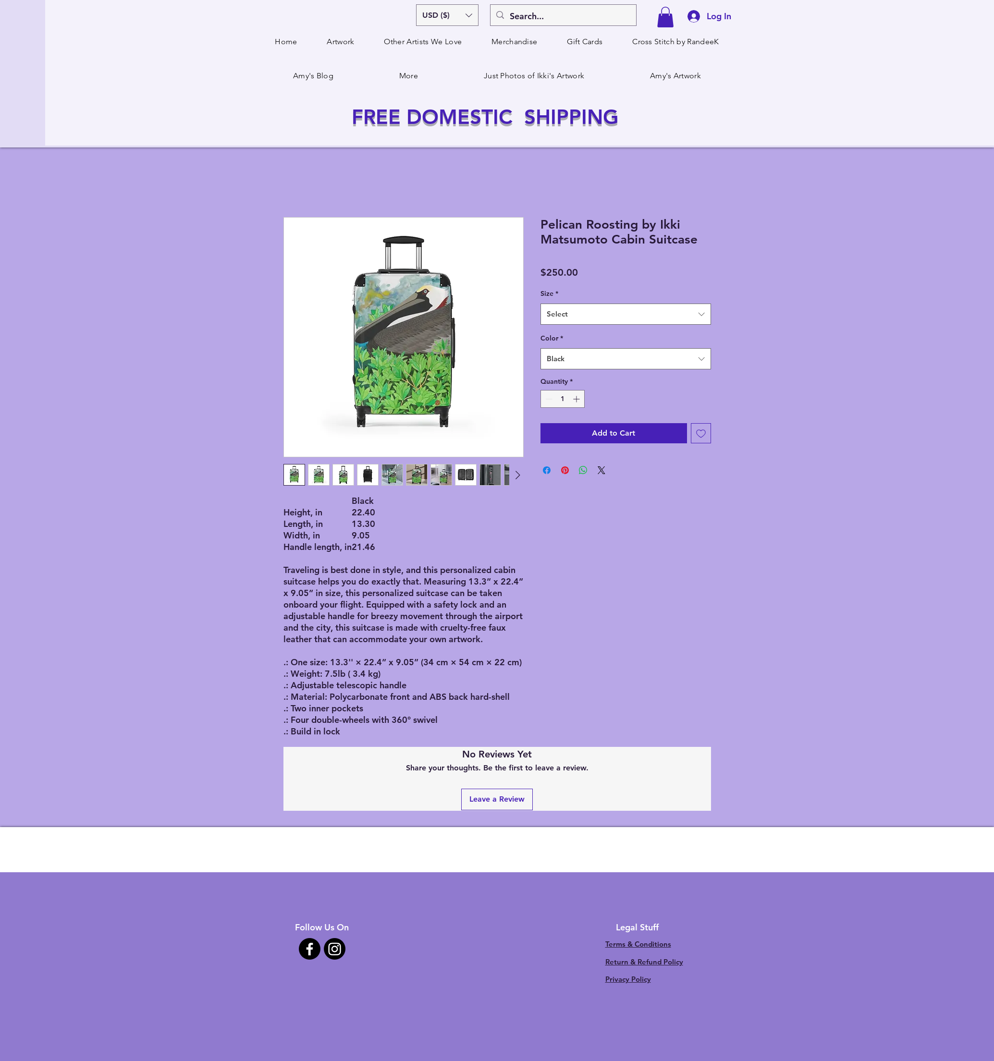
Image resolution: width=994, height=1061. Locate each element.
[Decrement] (548, 398)
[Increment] (577, 398)
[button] (447, 15)
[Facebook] (309, 949)
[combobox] (625, 314)
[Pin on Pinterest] (565, 470)
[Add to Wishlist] (701, 433)
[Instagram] (334, 949)
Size (549, 293)
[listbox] (447, 15)
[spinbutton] (562, 398)
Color (551, 338)
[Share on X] (601, 470)
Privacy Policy (628, 979)
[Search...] (563, 16)
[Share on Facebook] (546, 470)
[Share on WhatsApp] (583, 470)
